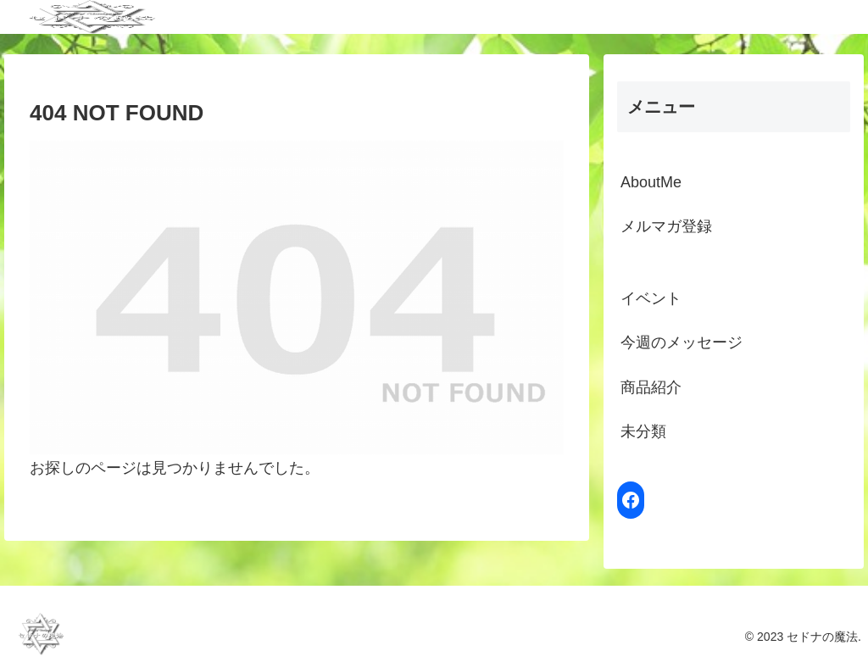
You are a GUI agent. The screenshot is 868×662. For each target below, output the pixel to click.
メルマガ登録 (666, 226)
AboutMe (651, 182)
